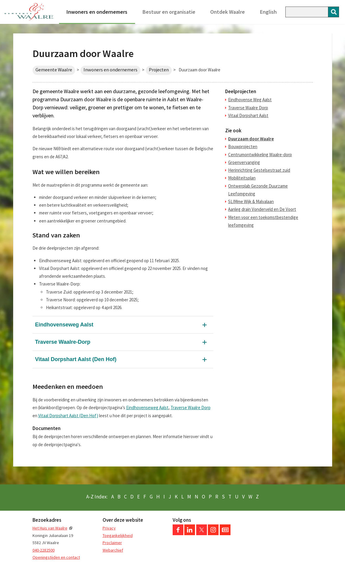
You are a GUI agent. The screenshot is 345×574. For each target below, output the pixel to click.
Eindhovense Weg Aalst (250, 99)
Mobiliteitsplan (242, 178)
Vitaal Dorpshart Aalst (248, 115)
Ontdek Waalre (227, 11)
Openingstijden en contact (56, 557)
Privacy (109, 528)
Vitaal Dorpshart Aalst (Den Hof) (76, 359)
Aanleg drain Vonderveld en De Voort (262, 209)
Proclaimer (112, 542)
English (268, 11)
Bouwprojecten (242, 146)
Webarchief (113, 550)
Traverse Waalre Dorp (191, 407)
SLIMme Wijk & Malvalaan (251, 201)
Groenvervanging (244, 162)
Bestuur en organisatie (169, 11)
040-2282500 (44, 550)
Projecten (159, 70)
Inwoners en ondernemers (96, 11)
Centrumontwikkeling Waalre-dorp (260, 154)
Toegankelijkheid (118, 535)
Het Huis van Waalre (50, 528)
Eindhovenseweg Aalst (64, 325)
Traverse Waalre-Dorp (62, 342)
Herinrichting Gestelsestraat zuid (259, 170)
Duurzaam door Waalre (251, 139)
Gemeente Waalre (53, 70)
